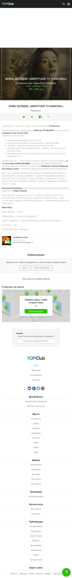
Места (36, 414)
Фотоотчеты (36, 504)
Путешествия (36, 560)
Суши (36, 452)
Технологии (36, 550)
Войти (24, 268)
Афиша (36, 460)
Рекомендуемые (36, 496)
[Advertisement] (36, 27)
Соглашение (36, 375)
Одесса (13, 573)
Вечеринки (36, 465)
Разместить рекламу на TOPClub (36, 341)
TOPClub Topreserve (36, 406)
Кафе (36, 443)
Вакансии (36, 370)
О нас (36, 365)
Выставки (36, 474)
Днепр (39, 573)
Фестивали (36, 484)
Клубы (36, 423)
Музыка (36, 541)
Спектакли (36, 479)
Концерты (36, 469)
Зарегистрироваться (42, 268)
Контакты (36, 380)
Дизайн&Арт (36, 545)
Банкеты (36, 438)
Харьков (23, 573)
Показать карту (36, 311)
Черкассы (57, 573)
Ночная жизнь (19, 240)
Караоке (36, 428)
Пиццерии (36, 433)
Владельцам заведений (36, 401)
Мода (36, 555)
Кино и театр (36, 536)
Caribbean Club (39, 86)
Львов (47, 573)
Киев (31, 573)
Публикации (36, 521)
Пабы (36, 447)
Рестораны (36, 419)
